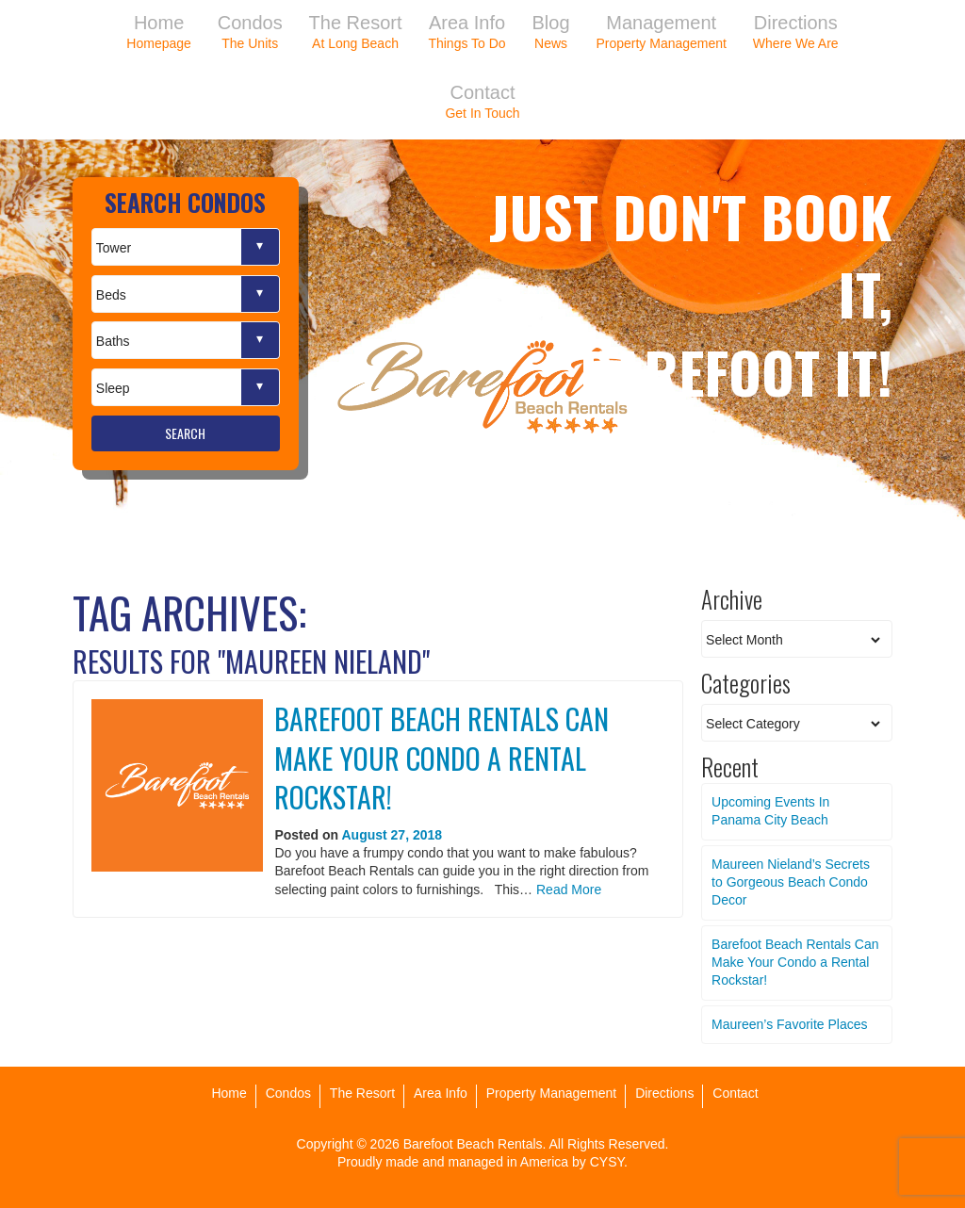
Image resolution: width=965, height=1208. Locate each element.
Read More (568, 889)
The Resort (362, 1093)
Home (228, 1093)
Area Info (440, 1093)
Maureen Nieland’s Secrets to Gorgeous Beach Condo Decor (790, 882)
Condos (288, 1093)
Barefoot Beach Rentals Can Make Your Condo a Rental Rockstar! (441, 757)
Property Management (551, 1093)
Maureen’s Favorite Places (789, 1024)
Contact (735, 1093)
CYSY (607, 1161)
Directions (664, 1093)
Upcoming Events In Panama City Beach (770, 810)
